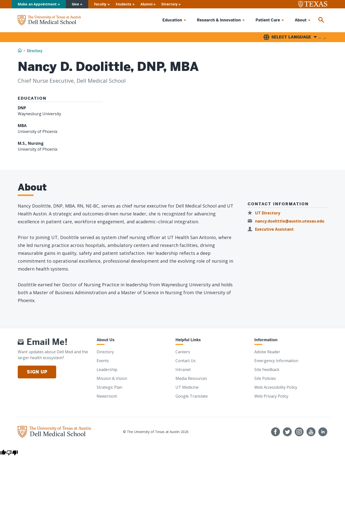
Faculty (100, 4)
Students (123, 4)
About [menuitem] (301, 20)
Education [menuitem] (172, 20)
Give (75, 4)
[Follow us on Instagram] (299, 431)
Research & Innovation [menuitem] (219, 20)
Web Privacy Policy (271, 396)
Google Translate (191, 396)
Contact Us (185, 360)
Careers (182, 352)
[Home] (49, 20)
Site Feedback (266, 369)
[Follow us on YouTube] (311, 431)
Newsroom (107, 396)
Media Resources (191, 378)
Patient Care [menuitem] (268, 20)
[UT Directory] (265, 213)
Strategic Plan (109, 387)
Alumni (146, 4)
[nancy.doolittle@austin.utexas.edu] (287, 221)
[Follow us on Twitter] (287, 431)
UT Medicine (187, 387)
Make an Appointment (37, 4)
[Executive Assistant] (272, 229)
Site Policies (265, 378)
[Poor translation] (12, 452)
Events (103, 360)
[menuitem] (321, 20)
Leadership (107, 369)
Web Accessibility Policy (275, 387)
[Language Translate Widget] (294, 37)
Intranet (183, 369)
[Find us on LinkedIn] (322, 431)
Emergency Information (276, 360)
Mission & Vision (112, 378)
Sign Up (37, 372)
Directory (169, 4)
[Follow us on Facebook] (275, 431)
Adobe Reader (267, 352)
